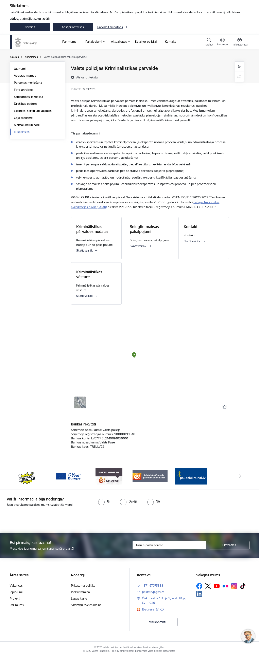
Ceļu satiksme (23, 118)
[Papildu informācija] (161, 609)
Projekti (15, 598)
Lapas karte (79, 598)
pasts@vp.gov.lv (153, 592)
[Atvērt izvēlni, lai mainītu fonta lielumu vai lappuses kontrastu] (239, 42)
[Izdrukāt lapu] (239, 67)
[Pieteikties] (229, 545)
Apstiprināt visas (73, 27)
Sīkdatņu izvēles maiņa (86, 605)
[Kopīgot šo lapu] (239, 77)
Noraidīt (29, 27)
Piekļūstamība (80, 592)
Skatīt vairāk (84, 250)
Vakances (16, 585)
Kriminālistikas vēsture (89, 274)
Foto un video (23, 90)
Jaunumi (19, 69)
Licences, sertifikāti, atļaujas (33, 111)
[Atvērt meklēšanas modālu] (209, 42)
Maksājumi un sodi (26, 125)
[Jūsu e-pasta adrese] (169, 545)
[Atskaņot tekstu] (87, 77)
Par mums (17, 605)
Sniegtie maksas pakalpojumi (144, 229)
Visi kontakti (157, 622)
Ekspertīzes (22, 132)
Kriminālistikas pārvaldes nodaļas (92, 229)
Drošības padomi (25, 104)
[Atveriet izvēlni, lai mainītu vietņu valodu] (222, 42)
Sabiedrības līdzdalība (28, 97)
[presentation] (137, 518)
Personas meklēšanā (28, 83)
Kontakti (191, 226)
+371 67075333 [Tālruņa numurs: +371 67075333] (152, 585)
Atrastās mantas (25, 75)
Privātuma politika (83, 585)
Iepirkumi (16, 592)
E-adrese (148, 609)
